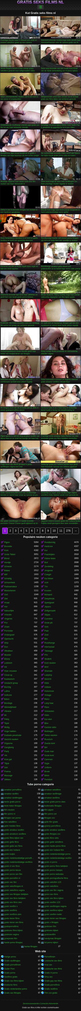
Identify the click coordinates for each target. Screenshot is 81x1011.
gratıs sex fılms (51, 894)
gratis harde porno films (54, 846)
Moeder (7, 655)
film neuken (9, 810)
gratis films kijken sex (13, 838)
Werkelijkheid (10, 707)
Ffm (46, 655)
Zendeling (48, 566)
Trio (46, 586)
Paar (46, 631)
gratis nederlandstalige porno (57, 854)
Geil (6, 594)
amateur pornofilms (13, 790)
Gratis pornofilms (52, 985)
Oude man (49, 751)
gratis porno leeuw (12, 870)
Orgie (46, 763)
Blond (6, 558)
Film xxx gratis (50, 993)
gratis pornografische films (56, 878)
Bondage (8, 703)
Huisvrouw (49, 691)
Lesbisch (8, 663)
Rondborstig (49, 542)
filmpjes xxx (49, 818)
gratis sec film (10, 882)
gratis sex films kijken (53, 898)
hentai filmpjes (30, 946)
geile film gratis (51, 822)
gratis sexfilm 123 (52, 902)
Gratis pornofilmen (12, 965)
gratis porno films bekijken (56, 866)
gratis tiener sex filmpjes (55, 918)
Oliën (46, 715)
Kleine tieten (50, 558)
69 (5, 715)
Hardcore (48, 546)
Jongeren (48, 570)
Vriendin (8, 615)
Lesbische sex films (53, 961)
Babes (7, 570)
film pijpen (48, 810)
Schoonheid (9, 582)
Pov (6, 623)
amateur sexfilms (52, 798)
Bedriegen (49, 731)
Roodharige (49, 643)
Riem (46, 707)
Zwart (6, 627)
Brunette (8, 546)
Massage (8, 775)
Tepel (6, 723)
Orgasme (8, 743)
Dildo (46, 683)
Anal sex (48, 965)
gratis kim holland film (54, 850)
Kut (45, 550)
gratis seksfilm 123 (52, 882)
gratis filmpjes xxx (52, 834)
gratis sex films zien (13, 902)
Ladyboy (48, 675)
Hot (5, 606)
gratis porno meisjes (53, 870)
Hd (5, 667)
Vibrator (7, 711)
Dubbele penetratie (12, 735)
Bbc (46, 639)
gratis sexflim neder (53, 914)
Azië (46, 582)
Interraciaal (49, 647)
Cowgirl (47, 574)
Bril (45, 747)
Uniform (47, 767)
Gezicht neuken (11, 739)
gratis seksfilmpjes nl (13, 886)
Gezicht (47, 679)
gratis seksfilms (51, 886)
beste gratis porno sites (54, 802)
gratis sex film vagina (53, 890)
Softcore (8, 695)
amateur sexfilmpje (52, 794)
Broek (47, 771)
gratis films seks (51, 838)
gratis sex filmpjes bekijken (16, 894)
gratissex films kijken (13, 930)
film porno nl (9, 814)
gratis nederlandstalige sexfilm (58, 858)
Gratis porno (9, 973)
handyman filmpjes (52, 938)
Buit (46, 562)
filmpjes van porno (12, 818)
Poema (7, 771)
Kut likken (48, 578)
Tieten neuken (50, 735)
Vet (5, 755)
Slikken (7, 779)
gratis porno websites (53, 874)
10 (54, 530)
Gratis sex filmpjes (12, 993)
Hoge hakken (10, 731)
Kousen (47, 590)
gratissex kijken (51, 930)
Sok (6, 767)
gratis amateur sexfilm (14, 830)
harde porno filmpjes (13, 942)
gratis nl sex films (12, 866)
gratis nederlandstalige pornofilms (19, 858)
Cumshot (48, 619)
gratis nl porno (50, 862)
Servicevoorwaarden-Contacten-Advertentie (40, 1003)
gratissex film (50, 926)
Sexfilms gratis (10, 977)
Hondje (7, 562)
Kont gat (8, 759)
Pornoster (8, 631)
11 (60, 530)
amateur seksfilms (52, 790)
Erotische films (10, 985)
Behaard (48, 594)
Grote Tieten (9, 554)
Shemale (48, 671)
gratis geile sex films (13, 846)
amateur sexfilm (11, 794)
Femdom (48, 779)
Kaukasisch (9, 679)
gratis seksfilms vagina (14, 890)
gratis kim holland (12, 850)
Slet (6, 598)
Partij (6, 751)
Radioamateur (10, 586)
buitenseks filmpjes (52, 806)
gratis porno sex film (13, 874)
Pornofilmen (49, 957)
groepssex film (10, 938)
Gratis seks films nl (40, 2)
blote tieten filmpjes (13, 806)
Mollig (6, 727)
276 (68, 530)
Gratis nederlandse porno (15, 989)
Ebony (7, 659)
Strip (6, 643)
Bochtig (7, 687)
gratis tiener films (12, 918)
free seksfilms (10, 822)
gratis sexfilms (10, 910)
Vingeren (8, 619)
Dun (6, 647)
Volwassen (49, 711)
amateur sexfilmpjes (13, 798)
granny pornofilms (52, 826)
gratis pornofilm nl (12, 878)
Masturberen (10, 590)
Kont (6, 550)
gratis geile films (11, 842)
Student (47, 659)
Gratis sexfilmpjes (12, 961)
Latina (7, 691)
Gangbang (9, 747)
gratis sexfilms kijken (53, 910)
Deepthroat (49, 598)
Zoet (46, 635)
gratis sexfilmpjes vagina (55, 906)
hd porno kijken (51, 942)
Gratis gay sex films (53, 981)
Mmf (46, 667)
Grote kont (49, 755)
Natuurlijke (9, 611)
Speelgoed (49, 602)
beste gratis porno (12, 802)
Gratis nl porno (51, 973)
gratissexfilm (50, 934)
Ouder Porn (9, 969)
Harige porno (10, 957)
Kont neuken (50, 663)
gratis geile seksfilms (53, 842)
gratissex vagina (11, 934)
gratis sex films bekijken (15, 898)
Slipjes (47, 615)
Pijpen (7, 542)
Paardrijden (49, 554)
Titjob (6, 763)
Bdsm (6, 699)
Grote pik (48, 623)
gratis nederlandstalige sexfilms (18, 862)
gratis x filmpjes (51, 922)
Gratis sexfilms (51, 989)
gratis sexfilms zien (12, 914)
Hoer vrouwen (10, 671)
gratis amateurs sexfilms (15, 834)
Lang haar (48, 703)
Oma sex (48, 977)
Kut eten (48, 719)
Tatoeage (48, 651)
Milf (5, 574)
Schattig (7, 578)
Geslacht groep (11, 683)
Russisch (48, 739)
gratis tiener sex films (13, 922)
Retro (46, 699)
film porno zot (50, 814)
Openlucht (9, 639)
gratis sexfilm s (11, 906)
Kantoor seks (50, 727)
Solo (46, 627)
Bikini (46, 775)
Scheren (8, 566)
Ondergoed (9, 635)
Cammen (48, 759)
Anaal (6, 602)
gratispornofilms (11, 926)
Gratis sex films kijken (14, 981)
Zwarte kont (49, 743)
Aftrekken (8, 651)
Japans (47, 606)
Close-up (8, 675)
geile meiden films (12, 826)
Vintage (47, 695)
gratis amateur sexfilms (54, 830)
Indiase (47, 687)
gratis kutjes (9, 854)
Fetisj (6, 719)
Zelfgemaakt (50, 611)
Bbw (46, 723)
